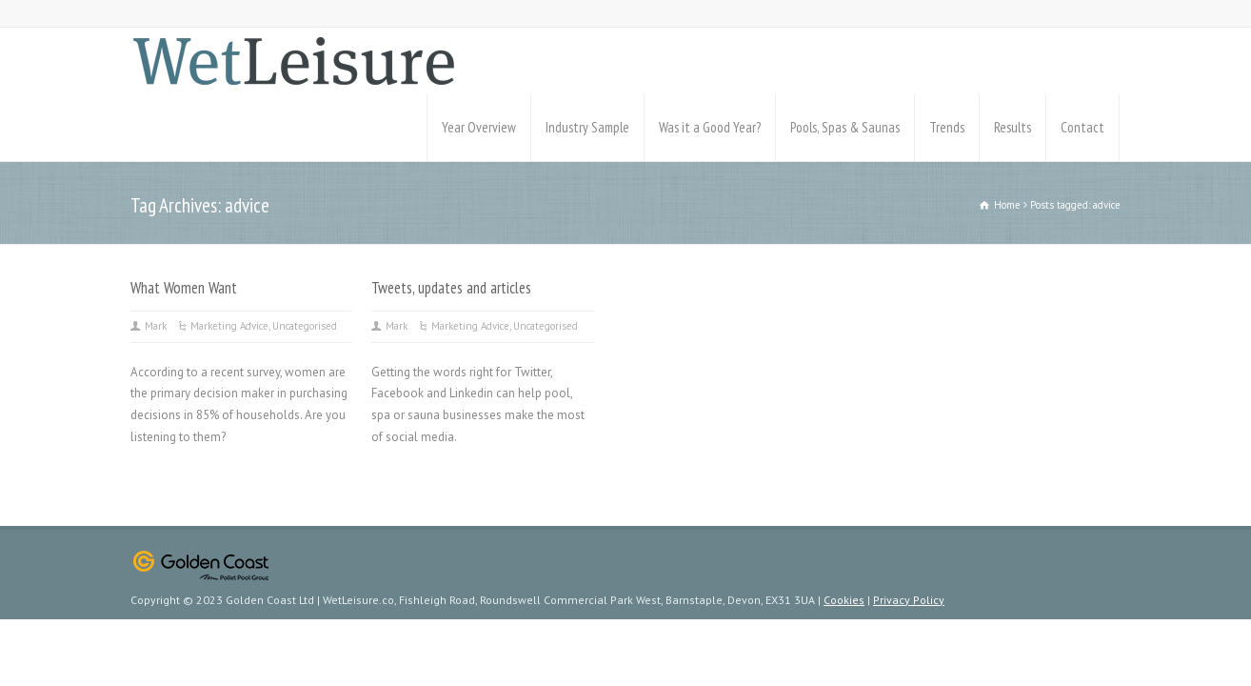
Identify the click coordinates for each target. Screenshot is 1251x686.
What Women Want (183, 287)
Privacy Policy (908, 600)
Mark (156, 326)
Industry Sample (587, 127)
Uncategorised (304, 326)
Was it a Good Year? (710, 127)
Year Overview (479, 127)
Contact (1082, 127)
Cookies (844, 600)
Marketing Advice (229, 326)
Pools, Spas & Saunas (845, 127)
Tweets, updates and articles (451, 287)
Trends (946, 127)
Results (1012, 127)
